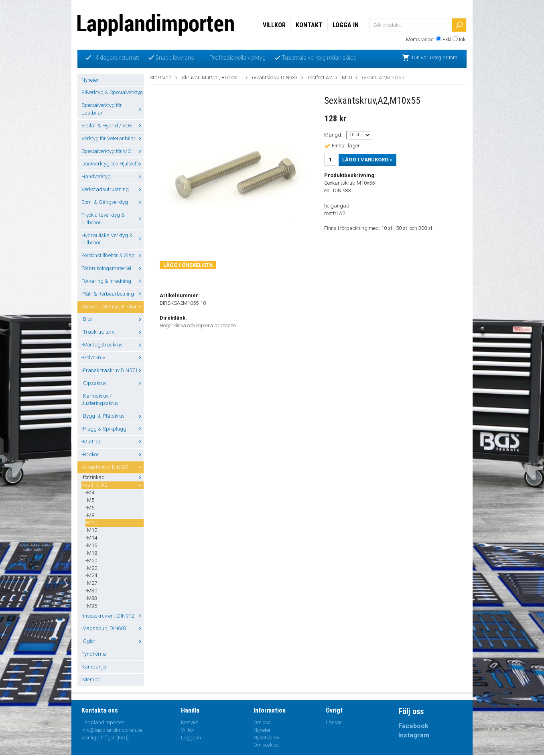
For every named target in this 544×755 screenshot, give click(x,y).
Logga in (346, 25)
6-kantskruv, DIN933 (275, 77)
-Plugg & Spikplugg (112, 429)
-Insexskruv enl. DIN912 (112, 616)
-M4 (89, 492)
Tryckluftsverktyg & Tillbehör (112, 218)
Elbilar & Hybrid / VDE (112, 126)
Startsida (161, 77)
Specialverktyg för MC (112, 151)
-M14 (91, 538)
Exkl (447, 39)
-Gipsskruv (112, 383)
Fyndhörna (93, 654)
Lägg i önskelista (188, 265)
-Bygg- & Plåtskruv (112, 416)
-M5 (89, 500)
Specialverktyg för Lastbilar (112, 109)
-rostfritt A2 (112, 485)
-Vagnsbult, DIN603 (112, 628)
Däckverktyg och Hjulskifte (112, 164)
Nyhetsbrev (266, 738)
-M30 (91, 591)
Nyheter (90, 80)
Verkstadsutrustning (112, 189)
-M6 (89, 508)
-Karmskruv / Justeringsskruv (99, 400)
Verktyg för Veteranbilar (112, 138)
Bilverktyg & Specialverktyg (112, 92)
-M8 (89, 515)
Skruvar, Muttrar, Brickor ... (112, 307)
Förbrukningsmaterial (112, 268)
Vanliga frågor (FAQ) (105, 738)
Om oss (262, 722)
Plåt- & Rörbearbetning (112, 294)
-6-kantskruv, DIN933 (112, 467)
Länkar (334, 722)
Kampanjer (94, 667)
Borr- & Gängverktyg (112, 202)
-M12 (91, 530)
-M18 (91, 553)
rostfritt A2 (320, 77)
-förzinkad (112, 477)
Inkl (463, 39)
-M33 (91, 598)
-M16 (91, 545)
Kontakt (309, 25)
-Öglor (112, 641)
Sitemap (91, 679)
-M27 (91, 583)
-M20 (91, 561)
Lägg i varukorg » (367, 160)
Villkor (274, 25)
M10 (347, 77)
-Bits (112, 319)
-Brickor (112, 454)
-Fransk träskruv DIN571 (112, 370)
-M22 (91, 568)
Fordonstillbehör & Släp (112, 255)
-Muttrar (112, 442)
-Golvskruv (112, 357)
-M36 (91, 606)
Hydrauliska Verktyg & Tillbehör (112, 239)
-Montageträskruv (112, 345)
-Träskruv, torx (112, 332)
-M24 (91, 575)
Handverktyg (112, 176)
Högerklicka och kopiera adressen (198, 325)
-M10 (91, 522)
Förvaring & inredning (112, 281)
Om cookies (266, 745)
